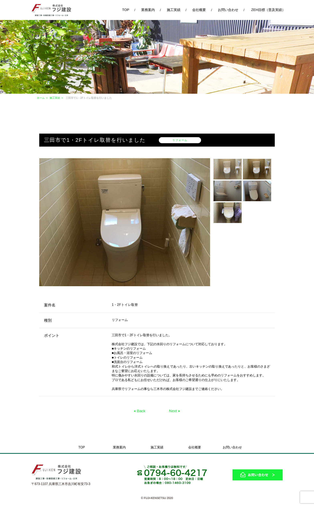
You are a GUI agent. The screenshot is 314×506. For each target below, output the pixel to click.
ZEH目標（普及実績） (268, 10)
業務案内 (148, 10)
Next (173, 411)
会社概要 (199, 10)
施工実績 (173, 10)
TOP (125, 10)
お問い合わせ (228, 10)
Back (140, 411)
